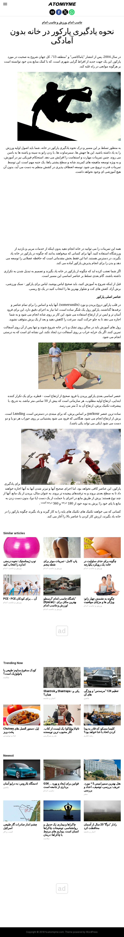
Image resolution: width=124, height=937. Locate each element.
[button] (5, 4)
